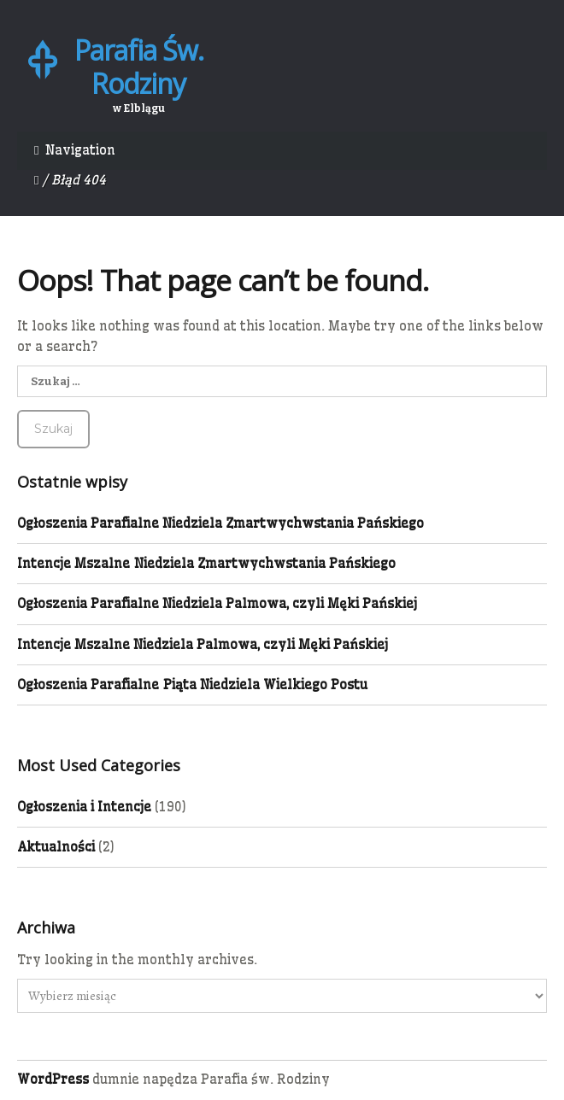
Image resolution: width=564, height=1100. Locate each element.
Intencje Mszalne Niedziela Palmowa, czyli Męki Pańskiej (202, 646)
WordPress (53, 1081)
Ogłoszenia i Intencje (84, 808)
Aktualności (56, 848)
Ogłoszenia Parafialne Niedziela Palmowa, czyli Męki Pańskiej (217, 606)
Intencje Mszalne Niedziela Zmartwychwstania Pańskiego (206, 565)
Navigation (80, 150)
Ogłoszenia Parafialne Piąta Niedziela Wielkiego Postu (192, 686)
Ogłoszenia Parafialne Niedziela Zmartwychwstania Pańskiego (220, 525)
